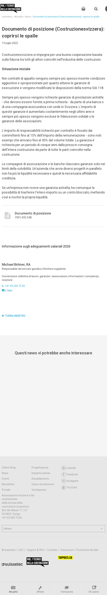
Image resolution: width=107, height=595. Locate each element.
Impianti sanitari (41, 473)
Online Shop (9, 467)
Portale (6, 489)
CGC (21, 549)
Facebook (69, 474)
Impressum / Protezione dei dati (79, 549)
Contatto (52, 549)
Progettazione (40, 467)
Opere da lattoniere (43, 484)
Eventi (5, 478)
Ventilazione (39, 489)
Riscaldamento (40, 478)
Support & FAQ (35, 549)
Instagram (70, 481)
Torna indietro (14, 315)
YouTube (69, 487)
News (5, 473)
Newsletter (8, 484)
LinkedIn (68, 468)
